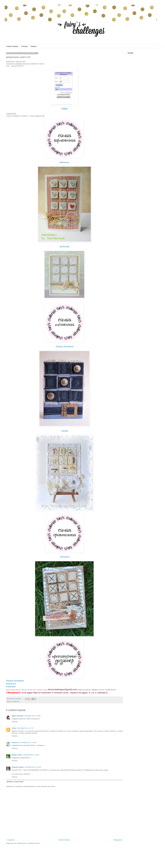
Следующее (11, 840)
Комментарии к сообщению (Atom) (28, 843)
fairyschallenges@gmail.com (62, 689)
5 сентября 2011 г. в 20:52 (31, 755)
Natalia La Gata (17, 755)
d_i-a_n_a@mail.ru (98, 692)
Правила (33, 46)
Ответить (15, 722)
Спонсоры (24, 46)
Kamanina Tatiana (18, 767)
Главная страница (12, 46)
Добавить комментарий (15, 781)
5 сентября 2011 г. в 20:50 (27, 742)
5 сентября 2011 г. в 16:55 (32, 716)
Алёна (14, 728)
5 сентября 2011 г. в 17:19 (25, 728)
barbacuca (15, 742)
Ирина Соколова (17, 716)
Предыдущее (118, 840)
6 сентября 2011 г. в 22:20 (32, 767)
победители (15, 701)
